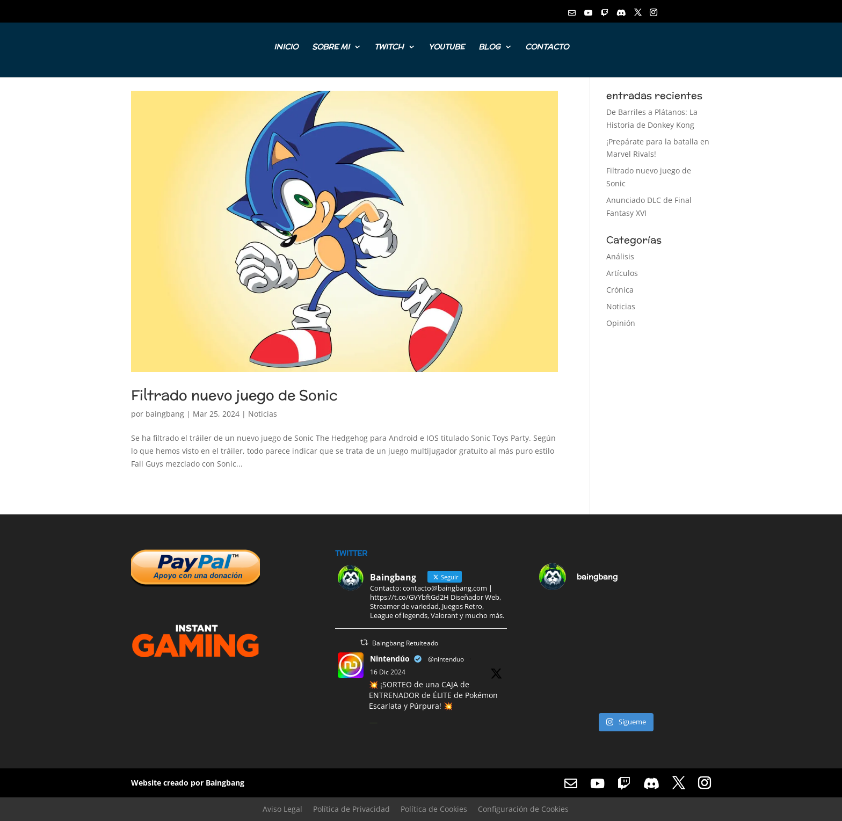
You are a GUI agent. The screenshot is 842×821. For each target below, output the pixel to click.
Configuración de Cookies (523, 809)
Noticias (262, 414)
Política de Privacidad (351, 809)
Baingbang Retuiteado (405, 643)
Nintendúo (390, 658)
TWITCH (389, 47)
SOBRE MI (331, 47)
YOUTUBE (446, 47)
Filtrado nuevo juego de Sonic (234, 395)
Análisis (620, 256)
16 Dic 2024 (387, 672)
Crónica (620, 290)
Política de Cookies (434, 809)
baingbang (165, 414)
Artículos (622, 273)
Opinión (620, 323)
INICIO (286, 47)
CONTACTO (547, 47)
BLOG (489, 47)
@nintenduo (446, 659)
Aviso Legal (282, 809)
